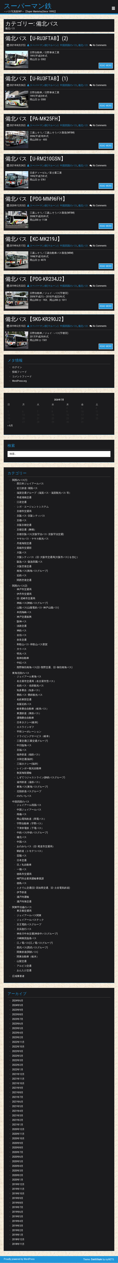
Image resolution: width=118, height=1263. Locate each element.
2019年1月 (17, 1235)
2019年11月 (18, 1189)
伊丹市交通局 (24, 594)
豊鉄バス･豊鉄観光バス (30, 695)
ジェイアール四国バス (29, 805)
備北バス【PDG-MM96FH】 (38, 199)
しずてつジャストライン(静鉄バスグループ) (41, 777)
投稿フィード (19, 372)
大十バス (22, 649)
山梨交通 (22, 961)
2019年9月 (17, 1198)
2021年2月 (17, 1120)
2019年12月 (18, 1184)
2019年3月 (17, 1225)
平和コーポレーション (29, 731)
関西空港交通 (24, 580)
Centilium (96, 1259)
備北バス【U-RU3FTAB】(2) (38, 38)
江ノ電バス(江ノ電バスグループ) (35, 943)
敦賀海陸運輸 (24, 773)
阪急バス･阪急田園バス (30, 561)
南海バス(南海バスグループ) (32, 571)
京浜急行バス (24, 929)
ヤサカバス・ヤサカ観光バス (33, 538)
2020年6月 (17, 1157)
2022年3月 (17, 1060)
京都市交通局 (24, 511)
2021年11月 (18, 1078)
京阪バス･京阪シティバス (31, 516)
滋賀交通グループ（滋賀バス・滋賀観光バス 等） (44, 493)
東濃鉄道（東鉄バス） (29, 713)
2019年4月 (17, 1221)
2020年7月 (17, 1152)
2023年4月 (17, 1033)
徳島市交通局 (24, 874)
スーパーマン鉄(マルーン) (42, 45)
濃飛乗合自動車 (25, 718)
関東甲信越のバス (22, 907)
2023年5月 (17, 1028)
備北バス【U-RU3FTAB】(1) (38, 78)
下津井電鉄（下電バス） (30, 828)
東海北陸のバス (20, 673)
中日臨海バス (24, 745)
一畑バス (22, 869)
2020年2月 (17, 1175)
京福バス (22, 750)
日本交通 (22, 860)
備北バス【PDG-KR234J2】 (38, 279)
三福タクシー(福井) (27, 763)
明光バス (22, 653)
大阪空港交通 (24, 566)
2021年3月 (17, 1115)
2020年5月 (17, 1161)
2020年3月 (17, 1170)
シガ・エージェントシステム (33, 506)
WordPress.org (19, 381)
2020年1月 (17, 1180)
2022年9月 (17, 1051)
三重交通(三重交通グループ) (32, 741)
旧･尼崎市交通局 (26, 598)
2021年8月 (17, 1092)
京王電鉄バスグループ (29, 924)
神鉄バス (22, 630)
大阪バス (22, 552)
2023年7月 (17, 1019)
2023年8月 (17, 1014)
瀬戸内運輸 (23, 897)
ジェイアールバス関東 (29, 915)
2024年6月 (17, 1000)
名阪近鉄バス (24, 704)
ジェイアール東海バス (29, 676)
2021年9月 (17, 1088)
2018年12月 (18, 1239)
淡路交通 (22, 626)
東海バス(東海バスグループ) (32, 787)
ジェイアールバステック (30, 920)
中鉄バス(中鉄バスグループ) (32, 832)
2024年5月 (17, 1005)
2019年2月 (17, 1230)
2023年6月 (17, 1023)
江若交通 (22, 502)
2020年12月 (18, 1129)
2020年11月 (18, 1134)
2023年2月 (17, 1037)
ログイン (17, 367)
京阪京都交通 (24, 525)
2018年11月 (18, 1244)
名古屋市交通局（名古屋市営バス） (36, 681)
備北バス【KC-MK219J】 (35, 239)
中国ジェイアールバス (29, 809)
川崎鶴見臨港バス (26, 938)
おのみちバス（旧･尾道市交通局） (36, 846)
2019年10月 (18, 1193)
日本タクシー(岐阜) (27, 722)
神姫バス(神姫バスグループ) (32, 603)
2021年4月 (17, 1111)
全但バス (22, 635)
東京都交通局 (24, 910)
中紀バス (22, 663)
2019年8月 (17, 1202)
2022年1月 (17, 1069)
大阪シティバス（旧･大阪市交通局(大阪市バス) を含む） (48, 557)
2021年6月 (17, 1102)
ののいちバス (24, 796)
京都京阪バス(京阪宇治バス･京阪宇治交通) (40, 534)
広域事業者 (18, 976)
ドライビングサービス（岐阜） (34, 736)
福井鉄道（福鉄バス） (29, 754)
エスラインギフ (25, 727)
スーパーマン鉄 (28, 6)
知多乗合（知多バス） (29, 690)
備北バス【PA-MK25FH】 (35, 118)
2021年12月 (18, 1074)
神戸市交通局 (24, 589)
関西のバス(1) (19, 480)
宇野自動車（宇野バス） (30, 823)
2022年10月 (18, 1046)
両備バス (22, 814)
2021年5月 (17, 1106)
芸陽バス (22, 855)
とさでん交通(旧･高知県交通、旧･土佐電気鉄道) (43, 887)
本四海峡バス (24, 612)
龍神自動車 (23, 658)
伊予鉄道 (22, 892)
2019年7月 (17, 1207)
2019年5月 (17, 1216)
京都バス (22, 520)
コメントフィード (22, 376)
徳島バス (22, 883)
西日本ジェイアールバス (30, 483)
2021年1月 (17, 1124)
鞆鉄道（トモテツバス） (30, 851)
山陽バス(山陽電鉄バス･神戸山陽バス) (38, 607)
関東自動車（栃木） (28, 956)
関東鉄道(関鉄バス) (27, 952)
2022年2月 (17, 1065)
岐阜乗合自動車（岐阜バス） (33, 708)
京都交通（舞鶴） (26, 529)
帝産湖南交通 (24, 497)
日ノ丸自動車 (24, 865)
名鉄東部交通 (24, 699)
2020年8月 (17, 1147)
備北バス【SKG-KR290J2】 (37, 319)
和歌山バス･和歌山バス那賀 (32, 644)
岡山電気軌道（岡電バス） (31, 819)
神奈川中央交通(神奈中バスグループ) (37, 933)
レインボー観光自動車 (29, 768)
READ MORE (106, 65)
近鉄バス (22, 575)
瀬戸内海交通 (24, 901)
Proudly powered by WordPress (19, 1259)
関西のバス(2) (19, 585)
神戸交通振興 (24, 616)
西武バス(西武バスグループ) (32, 947)
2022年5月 (17, 1056)
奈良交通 (22, 640)
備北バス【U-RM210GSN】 (37, 159)
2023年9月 (17, 1010)
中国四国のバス (68, 45)
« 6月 (10, 425)
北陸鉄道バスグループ (29, 791)
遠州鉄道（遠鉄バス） (29, 782)
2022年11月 (18, 1042)
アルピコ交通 (24, 965)
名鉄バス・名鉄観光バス (30, 685)
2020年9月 (17, 1143)
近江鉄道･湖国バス (27, 488)
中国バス (22, 842)
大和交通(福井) (25, 759)
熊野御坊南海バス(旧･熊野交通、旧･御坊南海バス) (44, 667)
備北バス (83, 45)
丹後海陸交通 (24, 543)
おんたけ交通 (24, 970)
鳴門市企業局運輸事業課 (30, 878)
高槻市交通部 (24, 548)
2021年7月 (17, 1097)
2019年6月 (17, 1212)
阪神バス (22, 621)
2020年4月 (17, 1166)
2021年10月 (18, 1083)
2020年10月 (18, 1138)
